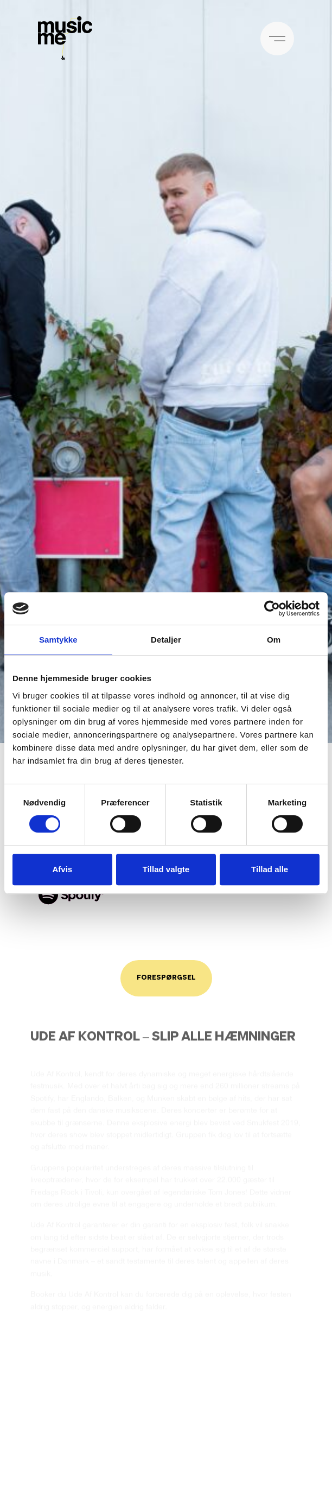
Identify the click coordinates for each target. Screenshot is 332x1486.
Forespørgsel (166, 977)
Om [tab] (273, 639)
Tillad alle (269, 869)
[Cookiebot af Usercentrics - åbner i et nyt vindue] (272, 608)
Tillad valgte (166, 869)
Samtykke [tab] (58, 639)
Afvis (62, 869)
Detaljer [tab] (166, 639)
